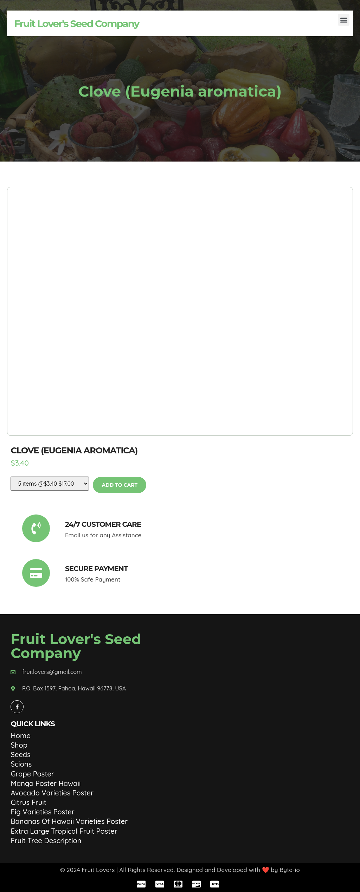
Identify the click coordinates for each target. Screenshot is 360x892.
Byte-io (289, 869)
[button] (343, 20)
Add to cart (119, 485)
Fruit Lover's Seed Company (76, 23)
